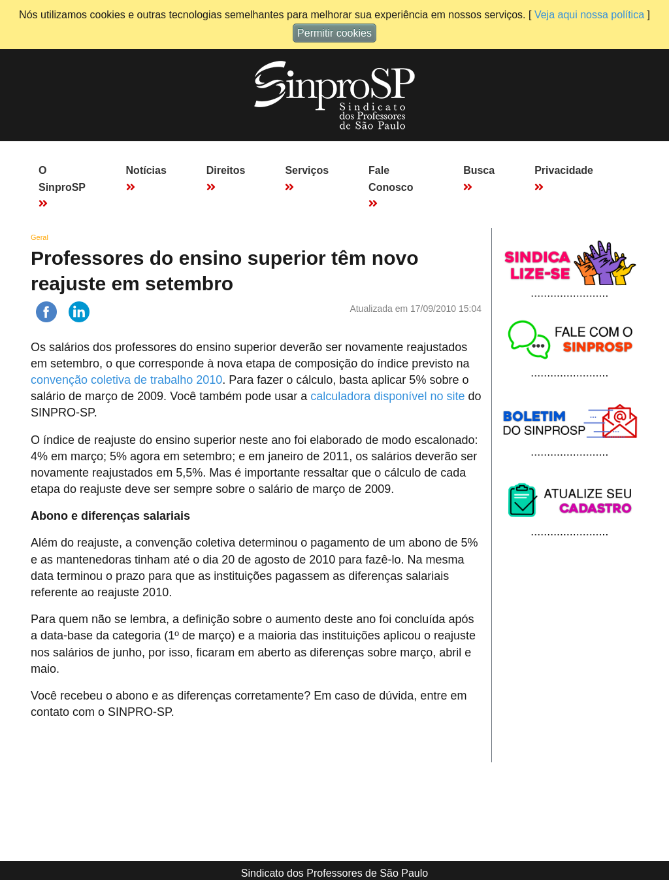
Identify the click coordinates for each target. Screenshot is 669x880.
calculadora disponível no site (387, 396)
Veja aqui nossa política (589, 14)
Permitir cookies (334, 33)
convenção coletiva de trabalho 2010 (126, 379)
